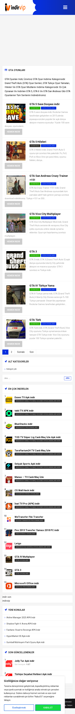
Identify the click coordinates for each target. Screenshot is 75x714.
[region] (32, 695)
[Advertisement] (37, 40)
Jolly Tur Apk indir (24, 661)
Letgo (18, 543)
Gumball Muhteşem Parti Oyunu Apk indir (25, 642)
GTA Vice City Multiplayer (45, 213)
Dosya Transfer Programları (29, 520)
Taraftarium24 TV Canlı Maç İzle (32, 450)
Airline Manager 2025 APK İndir (20, 617)
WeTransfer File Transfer (29, 517)
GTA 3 (33, 251)
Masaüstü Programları (27, 427)
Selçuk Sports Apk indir (28, 463)
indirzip (6, 600)
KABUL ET (48, 707)
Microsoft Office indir (27, 583)
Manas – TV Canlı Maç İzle (29, 477)
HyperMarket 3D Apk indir (18, 636)
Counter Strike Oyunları (27, 494)
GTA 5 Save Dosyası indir (44, 104)
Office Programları (25, 587)
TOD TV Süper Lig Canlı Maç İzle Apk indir (38, 437)
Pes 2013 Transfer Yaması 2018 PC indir (37, 530)
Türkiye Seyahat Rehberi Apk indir (33, 674)
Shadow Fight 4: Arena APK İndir (21, 624)
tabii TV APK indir (24, 410)
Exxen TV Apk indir (25, 397)
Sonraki (21, 352)
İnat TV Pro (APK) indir (27, 503)
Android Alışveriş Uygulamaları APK (33, 547)
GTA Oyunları (48, 108)
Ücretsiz (35, 146)
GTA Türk (35, 319)
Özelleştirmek (19, 707)
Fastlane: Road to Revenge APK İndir (23, 630)
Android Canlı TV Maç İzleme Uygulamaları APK (38, 401)
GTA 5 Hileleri (37, 141)
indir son (6, 597)
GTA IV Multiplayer (25, 556)
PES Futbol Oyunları (25, 534)
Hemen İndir (13, 132)
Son (32, 352)
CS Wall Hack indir (24, 490)
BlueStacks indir (24, 424)
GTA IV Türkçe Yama (41, 285)
